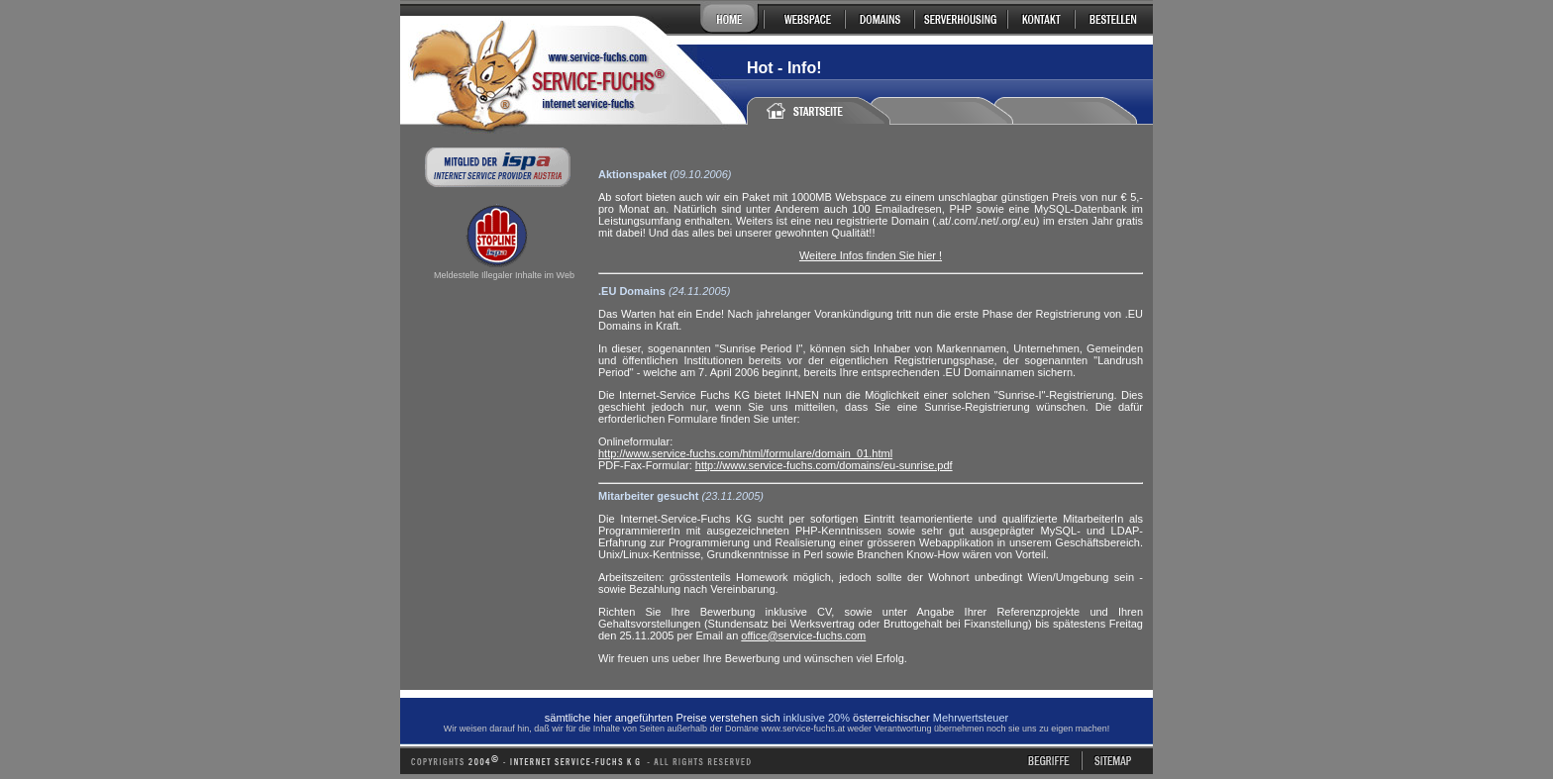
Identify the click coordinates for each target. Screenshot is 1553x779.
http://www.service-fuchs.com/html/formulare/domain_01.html (745, 453)
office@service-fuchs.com (803, 635)
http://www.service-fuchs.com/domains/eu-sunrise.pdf (824, 465)
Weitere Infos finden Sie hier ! (870, 255)
